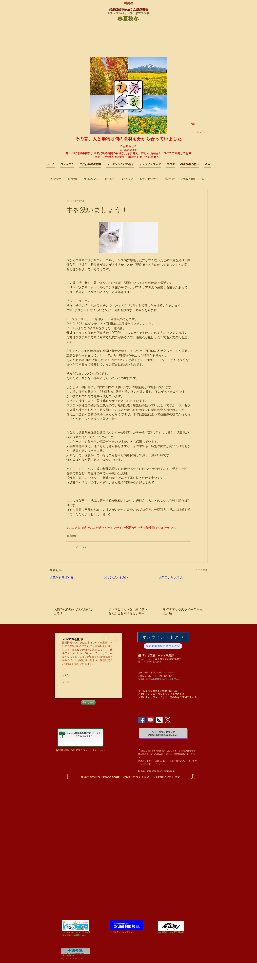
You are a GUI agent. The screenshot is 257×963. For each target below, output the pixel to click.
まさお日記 (127, 178)
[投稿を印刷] (84, 547)
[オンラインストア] (163, 637)
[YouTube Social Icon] (150, 720)
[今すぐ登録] (88, 702)
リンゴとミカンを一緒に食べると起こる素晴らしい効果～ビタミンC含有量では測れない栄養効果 (128, 611)
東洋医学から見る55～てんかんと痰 (183, 611)
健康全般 (72, 178)
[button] (193, 123)
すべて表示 (202, 569)
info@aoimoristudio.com (99, 656)
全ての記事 (55, 178)
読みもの (170, 178)
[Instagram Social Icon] (159, 720)
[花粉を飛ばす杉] (74, 589)
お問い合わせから (149, 178)
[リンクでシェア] (76, 547)
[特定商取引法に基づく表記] (163, 646)
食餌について (91, 178)
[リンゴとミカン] (128, 589)
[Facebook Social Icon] (141, 720)
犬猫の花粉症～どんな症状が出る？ (73, 611)
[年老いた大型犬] (183, 589)
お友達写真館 (188, 178)
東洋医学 (109, 178)
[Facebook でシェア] (68, 547)
